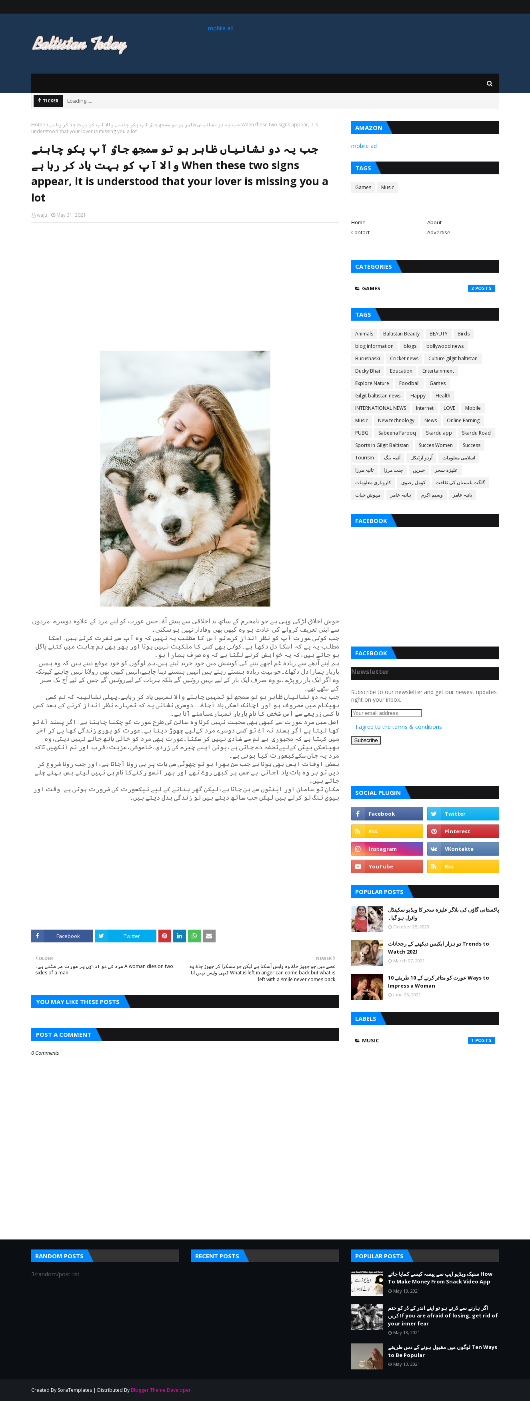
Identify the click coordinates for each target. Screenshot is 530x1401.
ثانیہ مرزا (364, 470)
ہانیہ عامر (400, 494)
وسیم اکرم (432, 494)
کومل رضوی (413, 482)
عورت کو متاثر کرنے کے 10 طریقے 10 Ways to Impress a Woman (438, 981)
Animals (364, 333)
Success (471, 445)
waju (42, 215)
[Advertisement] (185, 287)
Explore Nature (372, 383)
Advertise (438, 232)
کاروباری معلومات (373, 482)
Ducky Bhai (367, 370)
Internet (425, 408)
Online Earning (463, 420)
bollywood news (445, 346)
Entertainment (438, 370)
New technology (396, 420)
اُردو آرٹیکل (421, 457)
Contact (360, 232)
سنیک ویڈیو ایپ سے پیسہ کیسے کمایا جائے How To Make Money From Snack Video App (440, 1277)
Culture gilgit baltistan (453, 358)
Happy (418, 395)
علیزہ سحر (446, 470)
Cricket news (404, 358)
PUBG (361, 432)
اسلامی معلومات (458, 457)
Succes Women (436, 445)
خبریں (419, 470)
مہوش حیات (367, 494)
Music (387, 187)
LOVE (449, 408)
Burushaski (367, 358)
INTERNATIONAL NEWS (380, 408)
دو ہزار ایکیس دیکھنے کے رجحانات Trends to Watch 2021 (438, 947)
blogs (410, 346)
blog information (374, 346)
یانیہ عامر (462, 494)
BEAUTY (439, 333)
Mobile (473, 408)
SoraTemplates (75, 1390)
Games (363, 187)
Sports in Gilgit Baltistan (382, 445)
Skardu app (439, 432)
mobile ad (221, 28)
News (430, 420)
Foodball (409, 383)
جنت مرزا (393, 470)
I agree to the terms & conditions (399, 726)
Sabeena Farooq (397, 432)
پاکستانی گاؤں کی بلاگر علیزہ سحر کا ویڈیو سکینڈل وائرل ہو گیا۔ (443, 913)
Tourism (364, 457)
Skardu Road (476, 432)
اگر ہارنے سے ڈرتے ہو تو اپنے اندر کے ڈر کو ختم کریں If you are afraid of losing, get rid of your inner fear (443, 1315)
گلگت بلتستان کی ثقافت (460, 482)
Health (443, 395)
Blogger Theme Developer (161, 1390)
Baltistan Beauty (401, 333)
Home (38, 124)
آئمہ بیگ (392, 457)
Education (401, 370)
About (434, 222)
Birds (464, 333)
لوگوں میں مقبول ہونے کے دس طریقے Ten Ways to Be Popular (442, 1351)
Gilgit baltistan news (377, 395)
